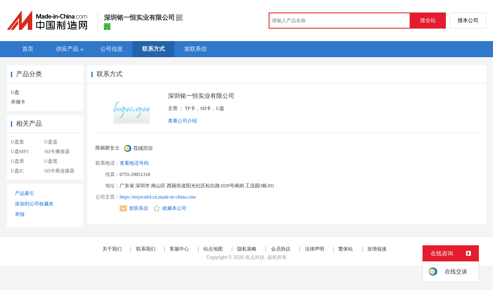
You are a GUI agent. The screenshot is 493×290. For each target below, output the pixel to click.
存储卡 (18, 102)
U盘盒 (51, 142)
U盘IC (17, 171)
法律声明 (314, 249)
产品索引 (24, 193)
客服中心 (179, 249)
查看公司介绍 (182, 121)
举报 (20, 214)
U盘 (15, 92)
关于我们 (112, 249)
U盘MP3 (20, 151)
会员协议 (280, 249)
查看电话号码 (134, 163)
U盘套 (17, 142)
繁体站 (345, 249)
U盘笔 (51, 161)
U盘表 (17, 161)
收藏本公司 (169, 208)
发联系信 (134, 208)
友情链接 (377, 249)
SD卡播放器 (57, 151)
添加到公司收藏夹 (34, 204)
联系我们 (145, 249)
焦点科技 (255, 257)
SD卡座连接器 (59, 171)
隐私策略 (247, 249)
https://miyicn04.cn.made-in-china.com (158, 197)
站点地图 (213, 249)
